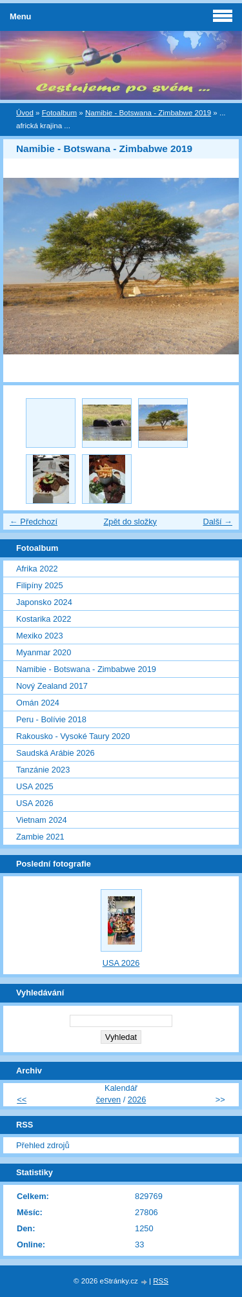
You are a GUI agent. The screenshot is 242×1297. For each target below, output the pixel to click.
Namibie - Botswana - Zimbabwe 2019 (148, 113)
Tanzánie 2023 (43, 769)
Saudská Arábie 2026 (55, 753)
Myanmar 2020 (43, 652)
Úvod (25, 113)
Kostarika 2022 (43, 619)
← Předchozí (33, 521)
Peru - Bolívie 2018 (51, 719)
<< (21, 1099)
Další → (217, 521)
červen (108, 1099)
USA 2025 (35, 786)
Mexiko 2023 (39, 635)
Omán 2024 (37, 702)
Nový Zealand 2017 (52, 686)
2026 (137, 1099)
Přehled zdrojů (43, 1145)
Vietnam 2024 (41, 820)
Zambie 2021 (40, 836)
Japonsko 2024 (44, 602)
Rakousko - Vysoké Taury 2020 (73, 736)
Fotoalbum (59, 113)
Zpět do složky (130, 521)
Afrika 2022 (37, 568)
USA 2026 (35, 803)
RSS (160, 1281)
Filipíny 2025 (39, 585)
